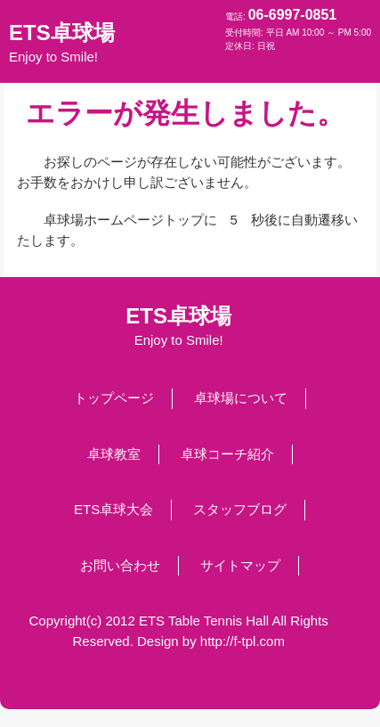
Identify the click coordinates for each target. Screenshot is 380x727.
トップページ (114, 397)
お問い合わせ (120, 565)
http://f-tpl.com (242, 641)
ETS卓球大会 (113, 509)
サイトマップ (240, 565)
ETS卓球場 (62, 43)
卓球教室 (114, 454)
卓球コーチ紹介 (227, 454)
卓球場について (240, 397)
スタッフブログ (240, 509)
